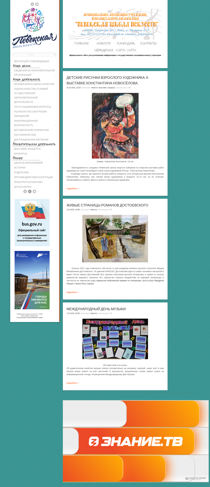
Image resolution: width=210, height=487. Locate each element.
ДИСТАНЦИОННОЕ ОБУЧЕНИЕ (31, 139)
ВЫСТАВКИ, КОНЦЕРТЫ (27, 148)
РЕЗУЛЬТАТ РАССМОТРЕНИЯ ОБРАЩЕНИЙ (30, 113)
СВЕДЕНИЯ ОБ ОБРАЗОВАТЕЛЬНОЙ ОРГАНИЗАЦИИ (35, 73)
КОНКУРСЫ (35, 153)
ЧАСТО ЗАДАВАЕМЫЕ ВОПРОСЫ (32, 106)
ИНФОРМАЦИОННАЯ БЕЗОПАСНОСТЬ (35, 123)
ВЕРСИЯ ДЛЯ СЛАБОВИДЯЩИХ (31, 61)
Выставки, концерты (107, 88)
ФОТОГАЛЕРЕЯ (22, 186)
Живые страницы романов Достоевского (107, 205)
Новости (94, 88)
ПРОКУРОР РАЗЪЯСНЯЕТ (28, 182)
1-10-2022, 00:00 (73, 313)
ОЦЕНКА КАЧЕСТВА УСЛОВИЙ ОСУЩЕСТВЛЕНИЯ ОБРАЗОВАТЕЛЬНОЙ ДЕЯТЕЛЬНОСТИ (31, 95)
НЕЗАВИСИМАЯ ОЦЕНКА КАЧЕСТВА (34, 84)
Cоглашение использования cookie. (29, 317)
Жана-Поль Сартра (84, 283)
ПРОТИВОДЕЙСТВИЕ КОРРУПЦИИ (33, 177)
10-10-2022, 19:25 (73, 88)
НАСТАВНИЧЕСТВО (25, 134)
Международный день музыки (96, 309)
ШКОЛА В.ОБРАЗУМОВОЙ (28, 162)
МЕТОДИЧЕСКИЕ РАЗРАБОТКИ (31, 130)
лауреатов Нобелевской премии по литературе (118, 280)
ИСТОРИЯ (19, 167)
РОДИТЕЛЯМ (21, 172)
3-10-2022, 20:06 (73, 210)
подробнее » (72, 188)
